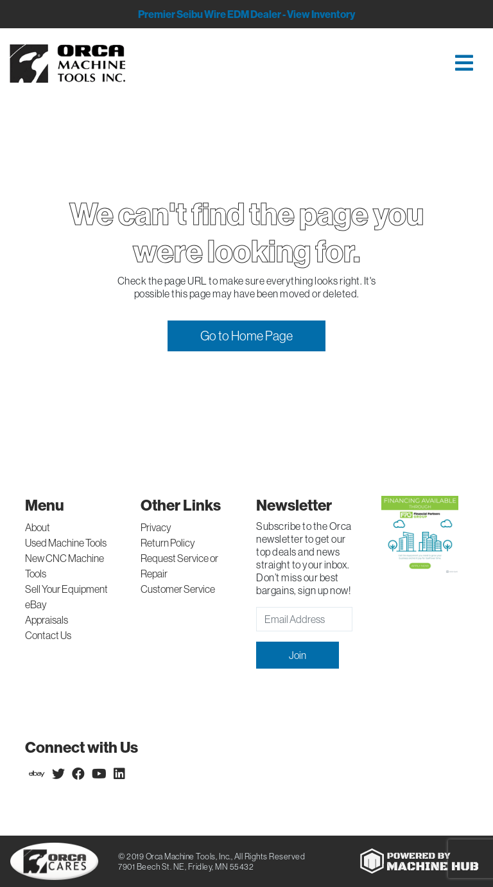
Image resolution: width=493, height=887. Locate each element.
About (37, 527)
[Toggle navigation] (313, 64)
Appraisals (46, 619)
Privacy (156, 527)
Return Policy (168, 542)
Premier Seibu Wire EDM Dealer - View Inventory (246, 14)
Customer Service (178, 589)
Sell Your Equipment (66, 589)
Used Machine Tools (66, 542)
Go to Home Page (246, 336)
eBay (36, 604)
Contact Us (48, 635)
